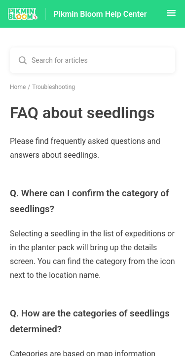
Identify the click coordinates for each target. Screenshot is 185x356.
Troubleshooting (53, 87)
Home (18, 87)
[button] (171, 16)
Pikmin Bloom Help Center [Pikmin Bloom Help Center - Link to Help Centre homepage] (100, 14)
